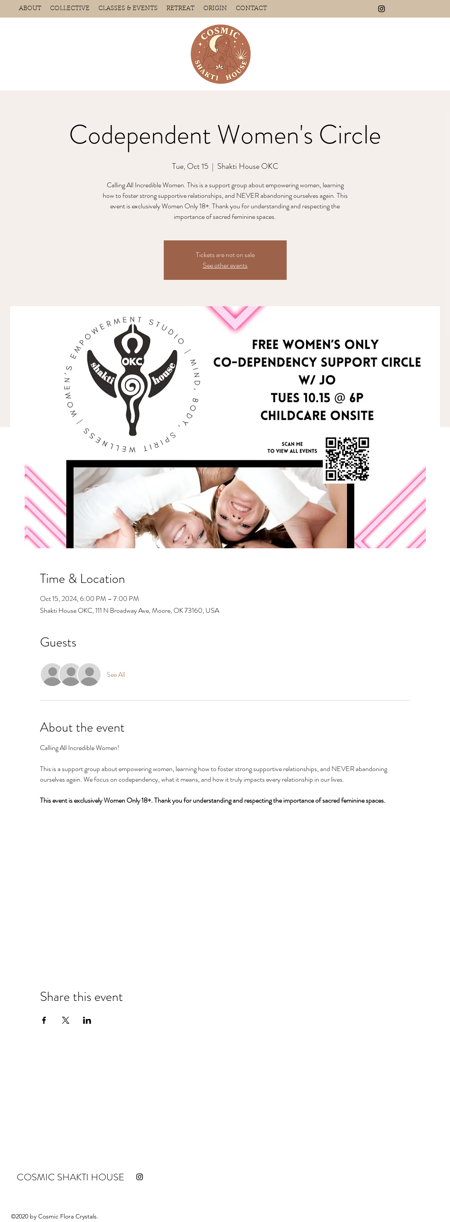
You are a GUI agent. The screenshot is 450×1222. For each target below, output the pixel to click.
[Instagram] (381, 8)
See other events (225, 265)
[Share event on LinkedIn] (87, 1020)
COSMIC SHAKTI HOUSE (70, 1177)
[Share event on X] (65, 1020)
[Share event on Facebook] (44, 1020)
